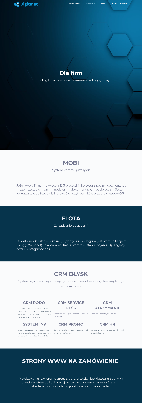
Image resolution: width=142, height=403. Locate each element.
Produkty (90, 4)
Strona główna (74, 3)
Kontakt (103, 3)
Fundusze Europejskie (119, 3)
